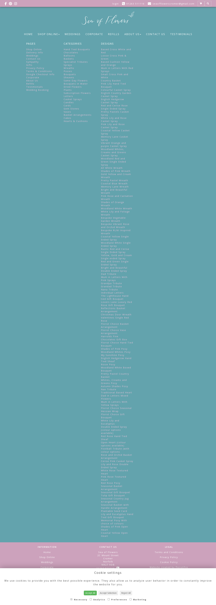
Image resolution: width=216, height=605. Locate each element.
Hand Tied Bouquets (77, 49)
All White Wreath (112, 167)
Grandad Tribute (111, 286)
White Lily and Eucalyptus (110, 422)
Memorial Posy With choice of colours (114, 522)
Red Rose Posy (110, 482)
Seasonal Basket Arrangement (112, 488)
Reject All (126, 592)
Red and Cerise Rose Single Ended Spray (114, 107)
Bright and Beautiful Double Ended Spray (114, 269)
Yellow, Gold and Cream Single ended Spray (116, 257)
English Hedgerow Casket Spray (112, 101)
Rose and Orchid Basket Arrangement (116, 456)
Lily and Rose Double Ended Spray (115, 466)
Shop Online (49, 34)
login (115, 3)
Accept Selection (108, 592)
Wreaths (69, 68)
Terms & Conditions (39, 71)
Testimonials (181, 34)
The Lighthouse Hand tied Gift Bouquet (115, 297)
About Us (132, 34)
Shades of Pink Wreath (115, 171)
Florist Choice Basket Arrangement (115, 325)
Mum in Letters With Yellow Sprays (114, 403)
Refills (113, 34)
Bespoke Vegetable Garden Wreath (113, 219)
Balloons (69, 55)
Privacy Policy (35, 68)
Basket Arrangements (78, 114)
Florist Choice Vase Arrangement (113, 332)
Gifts (29, 64)
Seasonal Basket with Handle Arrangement (115, 506)
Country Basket (111, 80)
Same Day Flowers (76, 80)
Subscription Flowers (77, 93)
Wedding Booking (37, 89)
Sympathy (32, 61)
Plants (68, 89)
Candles (69, 102)
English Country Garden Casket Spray (116, 95)
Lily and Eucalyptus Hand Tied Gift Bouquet (117, 516)
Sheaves (69, 77)
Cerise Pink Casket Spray (117, 461)
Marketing (138, 599)
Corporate (94, 34)
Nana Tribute (109, 289)
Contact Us (155, 34)
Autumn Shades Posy (114, 386)
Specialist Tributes (76, 61)
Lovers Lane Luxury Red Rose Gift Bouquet (116, 304)
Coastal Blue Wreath (114, 183)
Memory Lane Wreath (115, 186)
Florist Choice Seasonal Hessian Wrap (116, 410)
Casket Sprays (73, 99)
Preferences (117, 599)
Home (28, 34)
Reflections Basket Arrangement (113, 310)
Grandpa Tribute (111, 283)
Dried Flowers (73, 86)
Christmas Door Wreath (116, 314)
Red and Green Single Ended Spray (115, 263)
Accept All (90, 592)
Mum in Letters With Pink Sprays (114, 279)
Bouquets (70, 74)
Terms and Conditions (169, 552)
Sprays (68, 64)
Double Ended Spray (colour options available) (114, 430)
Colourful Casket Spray (116, 89)
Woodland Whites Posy (116, 351)
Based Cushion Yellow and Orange (115, 63)
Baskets (69, 58)
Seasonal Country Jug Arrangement (115, 500)
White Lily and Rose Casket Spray (114, 120)
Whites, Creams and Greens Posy (114, 382)
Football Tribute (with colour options (115, 450)
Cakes (67, 118)
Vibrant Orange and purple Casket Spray (114, 144)
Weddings (73, 34)
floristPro (182, 567)
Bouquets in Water (76, 83)
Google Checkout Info (40, 74)
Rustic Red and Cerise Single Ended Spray (115, 251)
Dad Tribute (108, 273)
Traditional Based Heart (116, 392)
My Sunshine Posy (112, 355)
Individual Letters (112, 292)
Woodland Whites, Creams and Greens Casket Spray (113, 152)
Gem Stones (71, 108)
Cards (67, 105)
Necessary (78, 599)
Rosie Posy (108, 364)
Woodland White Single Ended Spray (116, 244)
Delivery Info (34, 52)
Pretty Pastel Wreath (114, 180)
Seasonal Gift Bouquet (115, 492)
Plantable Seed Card (114, 511)
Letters (68, 96)
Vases (67, 111)
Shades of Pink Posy (114, 348)
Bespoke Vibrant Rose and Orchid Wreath (115, 226)
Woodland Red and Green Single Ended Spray (113, 161)
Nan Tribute (108, 389)
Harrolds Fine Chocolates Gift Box (114, 338)
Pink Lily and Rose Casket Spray (113, 126)
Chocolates (71, 52)
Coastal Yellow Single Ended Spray (115, 238)
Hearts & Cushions (76, 121)
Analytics (97, 599)
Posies (68, 71)
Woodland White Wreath (116, 208)
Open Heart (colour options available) (113, 444)
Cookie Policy (169, 562)
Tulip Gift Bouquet (113, 495)
